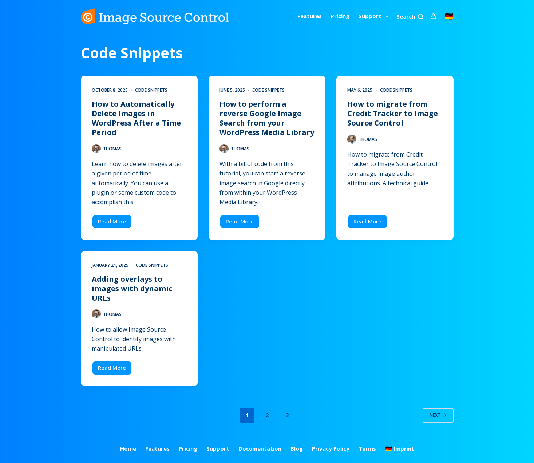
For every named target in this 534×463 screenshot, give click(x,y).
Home (128, 448)
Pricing (340, 16)
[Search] (409, 16)
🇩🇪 (449, 16)
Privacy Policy (330, 448)
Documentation (259, 448)
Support (375, 16)
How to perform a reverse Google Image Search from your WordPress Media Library (266, 118)
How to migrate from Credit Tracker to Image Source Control (392, 113)
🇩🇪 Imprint (399, 448)
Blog (296, 448)
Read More (115, 223)
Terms (367, 448)
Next (438, 415)
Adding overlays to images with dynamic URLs (132, 288)
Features (309, 16)
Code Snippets (151, 90)
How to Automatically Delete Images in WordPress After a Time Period (136, 118)
